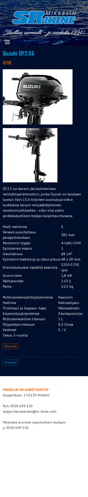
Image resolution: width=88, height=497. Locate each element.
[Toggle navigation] (7, 42)
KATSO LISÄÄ (11, 346)
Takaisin (10, 362)
